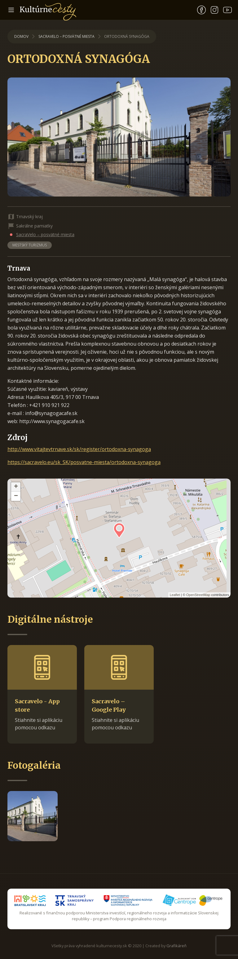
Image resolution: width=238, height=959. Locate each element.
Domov (21, 36)
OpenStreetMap (198, 595)
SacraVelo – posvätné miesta (66, 36)
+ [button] (16, 487)
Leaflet (175, 595)
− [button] (16, 496)
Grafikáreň (176, 945)
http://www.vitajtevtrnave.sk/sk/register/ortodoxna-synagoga (79, 449)
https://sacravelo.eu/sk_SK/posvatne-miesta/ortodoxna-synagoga (84, 462)
